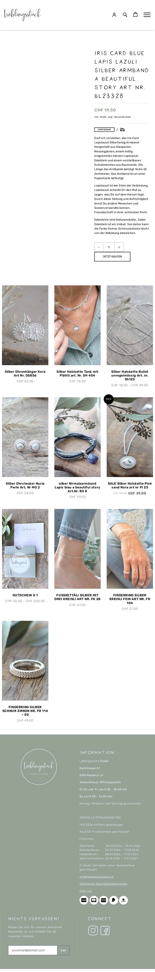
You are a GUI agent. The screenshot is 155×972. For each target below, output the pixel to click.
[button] (125, 15)
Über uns (85, 891)
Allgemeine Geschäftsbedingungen (103, 883)
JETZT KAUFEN (112, 256)
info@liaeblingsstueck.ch (96, 876)
